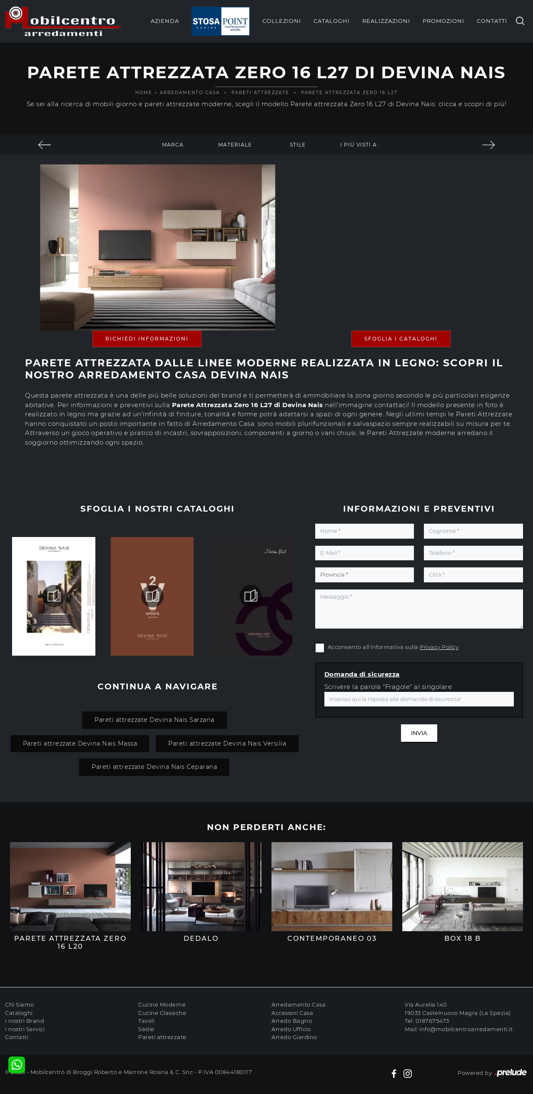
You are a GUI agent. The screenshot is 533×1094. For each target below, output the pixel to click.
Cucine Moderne (162, 1004)
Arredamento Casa (190, 92)
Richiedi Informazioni (147, 339)
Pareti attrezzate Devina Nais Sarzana (154, 720)
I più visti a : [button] (360, 145)
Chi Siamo (19, 1004)
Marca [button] (173, 145)
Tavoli (146, 1020)
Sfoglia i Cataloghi (401, 339)
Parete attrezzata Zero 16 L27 (349, 92)
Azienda (165, 20)
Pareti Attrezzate (260, 92)
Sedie (146, 1029)
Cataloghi (332, 20)
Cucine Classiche (162, 1012)
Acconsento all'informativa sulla (393, 647)
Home (143, 92)
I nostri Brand (24, 1020)
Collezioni (281, 20)
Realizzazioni (386, 20)
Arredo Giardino (294, 1037)
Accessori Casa (292, 1012)
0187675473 (432, 1020)
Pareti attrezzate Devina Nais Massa (80, 743)
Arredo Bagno (291, 1020)
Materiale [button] (235, 145)
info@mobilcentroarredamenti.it (466, 1029)
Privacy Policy (439, 647)
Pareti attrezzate (162, 1037)
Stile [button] (298, 145)
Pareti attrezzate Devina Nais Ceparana (154, 767)
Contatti (492, 20)
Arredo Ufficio (291, 1029)
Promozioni (443, 20)
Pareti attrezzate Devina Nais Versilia (227, 743)
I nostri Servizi (25, 1029)
